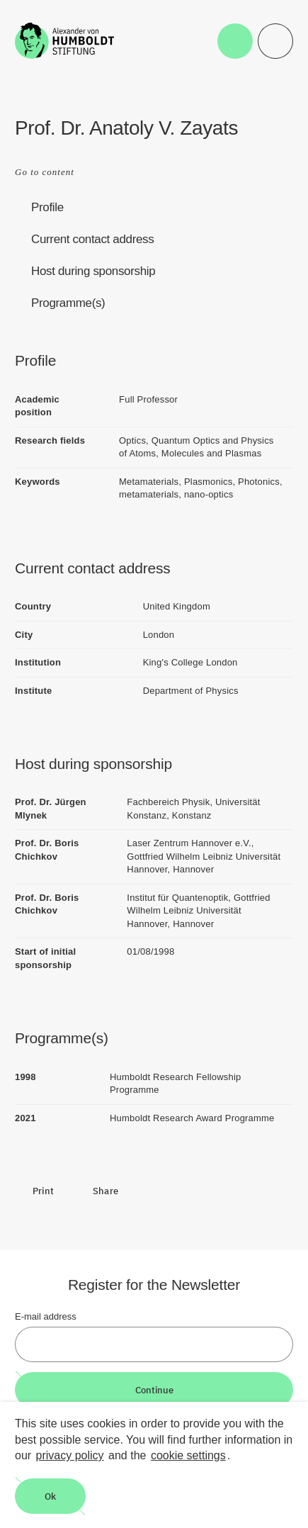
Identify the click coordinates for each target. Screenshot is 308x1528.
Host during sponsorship (93, 271)
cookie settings (188, 1455)
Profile (47, 207)
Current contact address (92, 239)
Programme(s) (68, 303)
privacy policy (70, 1455)
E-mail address (45, 1316)
